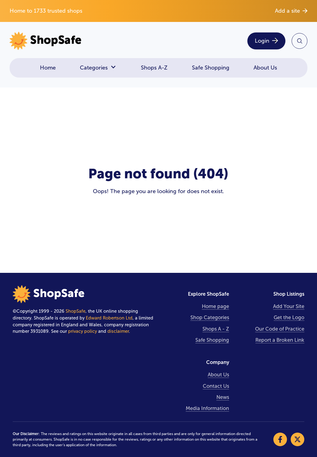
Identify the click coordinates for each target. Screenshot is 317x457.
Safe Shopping (210, 68)
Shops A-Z (154, 68)
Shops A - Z (215, 329)
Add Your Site (288, 306)
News (222, 397)
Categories (98, 68)
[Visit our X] (297, 439)
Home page (215, 306)
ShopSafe (75, 311)
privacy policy (82, 331)
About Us (265, 68)
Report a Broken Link (279, 340)
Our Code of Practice (279, 329)
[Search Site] (299, 41)
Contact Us (216, 386)
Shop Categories (209, 317)
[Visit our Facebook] (280, 439)
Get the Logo (289, 317)
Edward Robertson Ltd (109, 317)
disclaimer (118, 331)
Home (48, 68)
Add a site (291, 11)
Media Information (207, 408)
